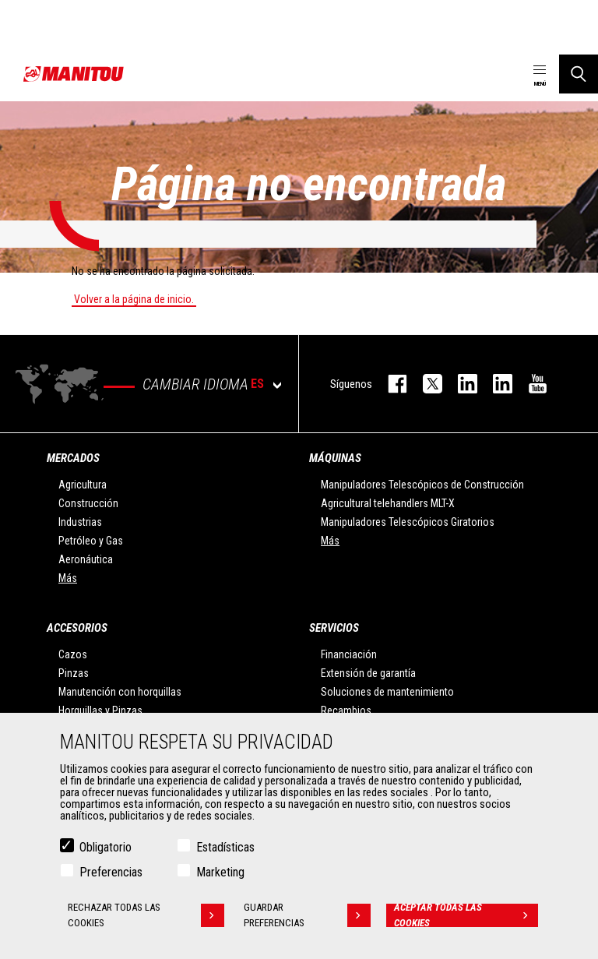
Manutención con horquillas (119, 692)
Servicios (334, 628)
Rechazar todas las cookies (146, 917)
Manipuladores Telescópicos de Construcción (422, 484)
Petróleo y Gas (90, 540)
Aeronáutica (85, 559)
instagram (459, 383)
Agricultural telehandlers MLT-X (388, 503)
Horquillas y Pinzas (100, 710)
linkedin (494, 383)
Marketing (220, 874)
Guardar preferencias (307, 917)
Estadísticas (225, 849)
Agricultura (82, 484)
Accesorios (77, 628)
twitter (424, 383)
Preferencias (110, 874)
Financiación (349, 654)
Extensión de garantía (368, 673)
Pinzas (73, 673)
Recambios (346, 710)
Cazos (72, 654)
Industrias (80, 522)
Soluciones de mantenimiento (387, 692)
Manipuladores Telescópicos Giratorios (407, 522)
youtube (529, 383)
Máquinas (335, 458)
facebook (389, 383)
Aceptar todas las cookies (466, 917)
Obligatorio (105, 849)
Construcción (88, 503)
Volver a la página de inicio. (134, 299)
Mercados (73, 458)
